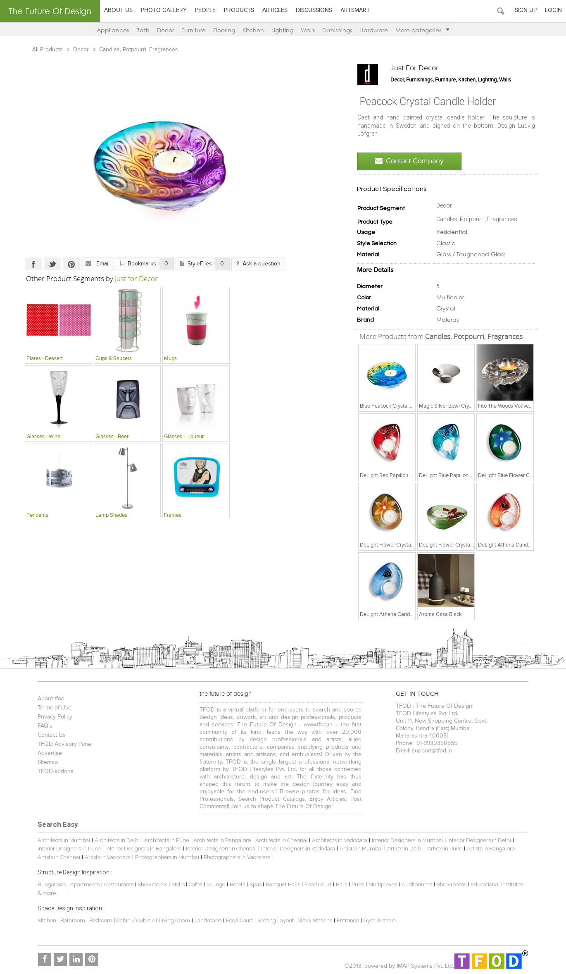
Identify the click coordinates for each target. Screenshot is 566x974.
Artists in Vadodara (80, 857)
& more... (383, 920)
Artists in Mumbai (337, 848)
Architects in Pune (161, 840)
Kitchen (253, 29)
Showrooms (147, 884)
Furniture (193, 29)
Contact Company (417, 161)
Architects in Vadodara (334, 840)
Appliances (113, 29)
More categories (422, 29)
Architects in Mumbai (58, 840)
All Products (40, 50)
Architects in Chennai (276, 840)
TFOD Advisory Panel (59, 744)
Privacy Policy (49, 717)
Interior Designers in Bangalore (119, 848)
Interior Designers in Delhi (474, 840)
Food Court (312, 884)
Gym (364, 920)
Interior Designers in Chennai (197, 848)
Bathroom (68, 920)
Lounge (210, 884)
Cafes (190, 884)
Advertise (44, 753)
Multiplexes (377, 884)
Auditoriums (411, 884)
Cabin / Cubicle (131, 920)
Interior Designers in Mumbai (402, 840)
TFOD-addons (50, 771)
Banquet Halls (278, 884)
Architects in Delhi (111, 840)
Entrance (342, 920)
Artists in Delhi (381, 848)
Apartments (79, 884)
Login (553, 10)
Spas (250, 884)
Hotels (232, 884)
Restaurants (114, 884)
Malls (173, 884)
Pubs (352, 884)
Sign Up (526, 10)
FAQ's (39, 726)
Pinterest (63, 264)
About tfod (45, 699)
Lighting (282, 29)
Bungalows (46, 884)
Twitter (44, 264)
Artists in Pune (420, 848)
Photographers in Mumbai (139, 857)
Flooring (224, 29)
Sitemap (42, 762)
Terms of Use (49, 708)
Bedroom (96, 920)
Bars (336, 884)
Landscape (202, 920)
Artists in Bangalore (467, 848)
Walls (308, 29)
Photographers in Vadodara (209, 857)
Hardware (373, 29)
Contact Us (46, 735)
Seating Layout (270, 920)
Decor (165, 29)
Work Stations (310, 920)
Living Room (169, 920)
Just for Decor (423, 68)
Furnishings (337, 29)
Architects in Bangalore (216, 840)
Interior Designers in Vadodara (274, 848)
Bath (143, 29)
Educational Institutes (491, 884)
